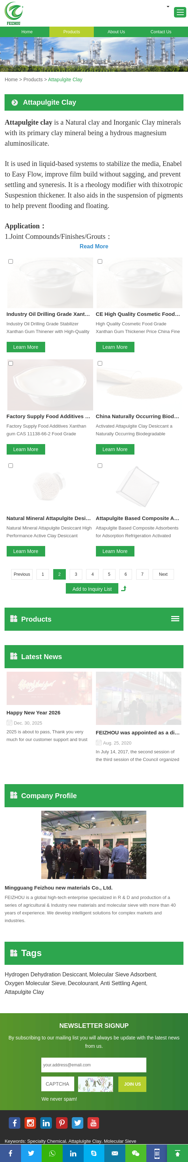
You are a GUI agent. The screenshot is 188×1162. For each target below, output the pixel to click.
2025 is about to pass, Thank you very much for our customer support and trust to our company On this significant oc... (47, 550)
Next (163, 421)
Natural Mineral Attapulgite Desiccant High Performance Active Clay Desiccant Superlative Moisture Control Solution (49, 365)
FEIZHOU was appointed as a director (139, 527)
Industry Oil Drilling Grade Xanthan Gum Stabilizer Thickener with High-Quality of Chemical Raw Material (49, 263)
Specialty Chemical (46, 935)
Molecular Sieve (120, 935)
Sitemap (172, 944)
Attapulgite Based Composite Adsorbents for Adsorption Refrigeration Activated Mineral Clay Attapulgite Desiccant (139, 365)
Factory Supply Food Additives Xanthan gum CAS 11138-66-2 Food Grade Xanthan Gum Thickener (46, 328)
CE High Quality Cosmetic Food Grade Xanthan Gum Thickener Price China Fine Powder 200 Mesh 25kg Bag (139, 263)
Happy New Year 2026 (34, 527)
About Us (116, 31)
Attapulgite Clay (65, 79)
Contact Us (161, 31)
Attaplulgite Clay (85, 935)
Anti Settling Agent (123, 777)
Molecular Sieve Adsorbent (122, 769)
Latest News (36, 504)
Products (71, 31)
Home (27, 31)
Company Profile (43, 590)
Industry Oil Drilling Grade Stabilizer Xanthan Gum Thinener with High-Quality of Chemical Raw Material (48, 277)
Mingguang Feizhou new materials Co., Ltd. (58, 682)
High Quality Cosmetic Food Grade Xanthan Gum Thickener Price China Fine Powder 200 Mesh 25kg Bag (138, 277)
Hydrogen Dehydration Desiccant (46, 769)
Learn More (26, 296)
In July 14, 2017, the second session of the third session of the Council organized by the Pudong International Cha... (137, 550)
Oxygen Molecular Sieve (35, 777)
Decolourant (83, 777)
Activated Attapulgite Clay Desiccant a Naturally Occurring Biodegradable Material (134, 328)
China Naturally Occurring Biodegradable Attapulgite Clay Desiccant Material (139, 314)
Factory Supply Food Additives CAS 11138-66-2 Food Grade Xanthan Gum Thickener (49, 314)
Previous (22, 421)
